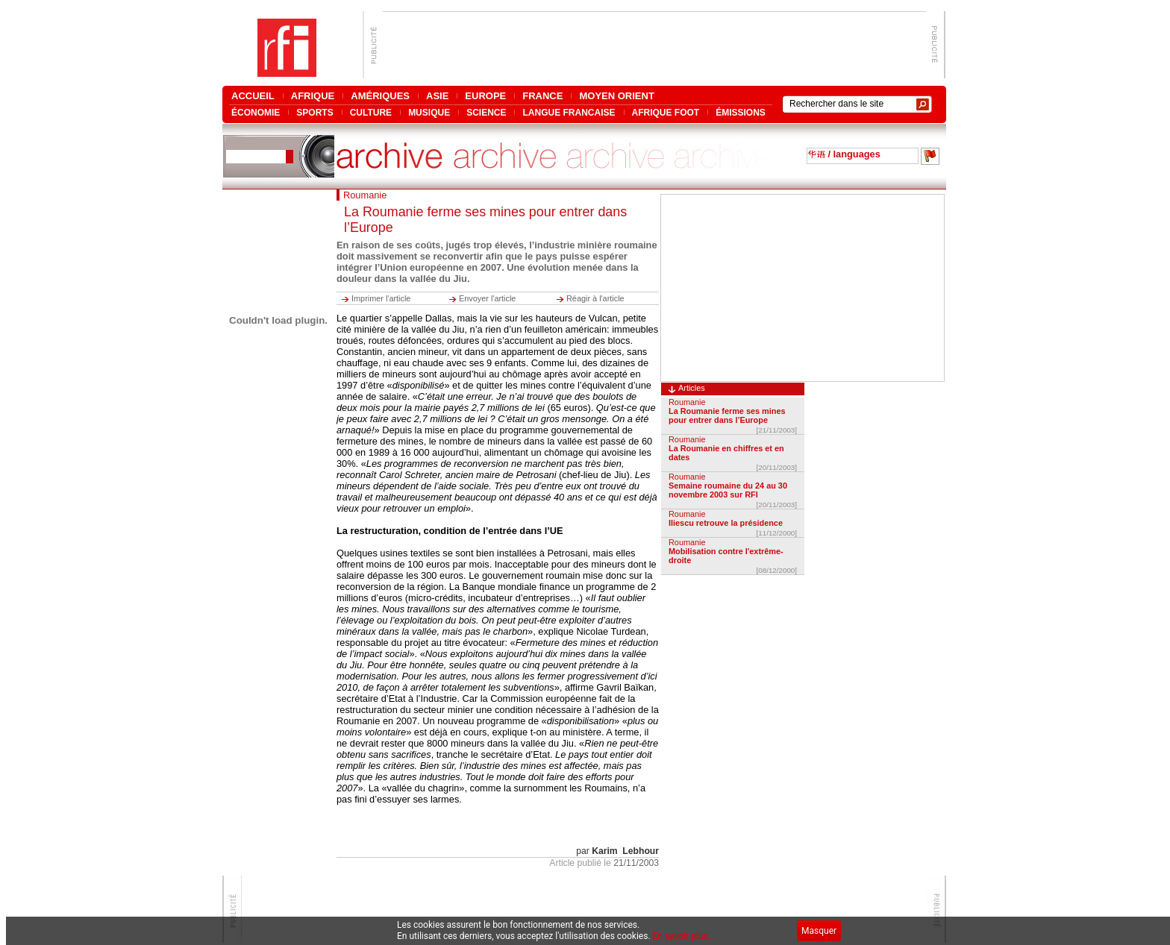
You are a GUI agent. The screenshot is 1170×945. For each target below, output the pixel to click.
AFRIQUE (313, 95)
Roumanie (687, 402)
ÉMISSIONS (741, 112)
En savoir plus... (684, 936)
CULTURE (371, 112)
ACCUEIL (253, 95)
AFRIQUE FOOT (666, 112)
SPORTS (314, 112)
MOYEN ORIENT (616, 95)
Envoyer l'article (487, 298)
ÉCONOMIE (255, 112)
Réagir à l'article (595, 298)
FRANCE (542, 95)
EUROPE (485, 95)
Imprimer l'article (380, 298)
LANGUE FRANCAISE (568, 112)
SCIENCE (486, 112)
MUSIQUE (429, 112)
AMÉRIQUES (380, 95)
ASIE (437, 95)
